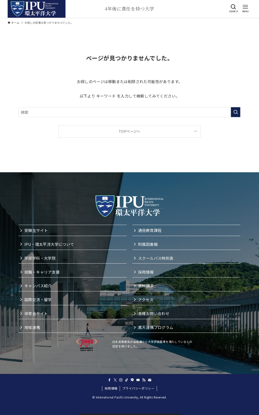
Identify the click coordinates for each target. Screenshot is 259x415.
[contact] (149, 380)
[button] (233, 8)
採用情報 (111, 388)
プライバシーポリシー (138, 388)
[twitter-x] (115, 380)
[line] (132, 380)
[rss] (144, 380)
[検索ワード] (129, 112)
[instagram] (121, 380)
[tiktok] (126, 380)
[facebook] (109, 380)
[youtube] (138, 380)
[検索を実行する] (235, 112)
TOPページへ (129, 131)
